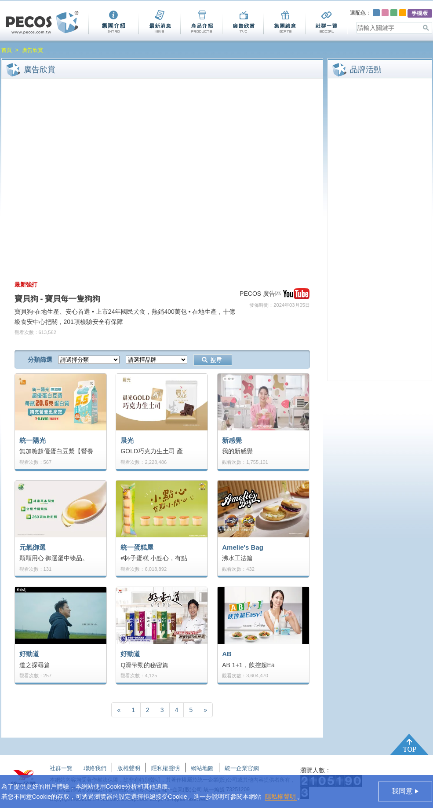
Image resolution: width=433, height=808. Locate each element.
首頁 (6, 50)
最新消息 (159, 22)
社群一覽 (326, 22)
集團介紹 (113, 22)
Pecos (42, 22)
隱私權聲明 (281, 796)
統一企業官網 (242, 768)
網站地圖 (202, 768)
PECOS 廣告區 (260, 293)
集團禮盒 (284, 22)
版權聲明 (128, 768)
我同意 (403, 791)
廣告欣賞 (242, 22)
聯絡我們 (95, 768)
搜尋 (212, 360)
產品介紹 (201, 22)
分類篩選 (40, 359)
